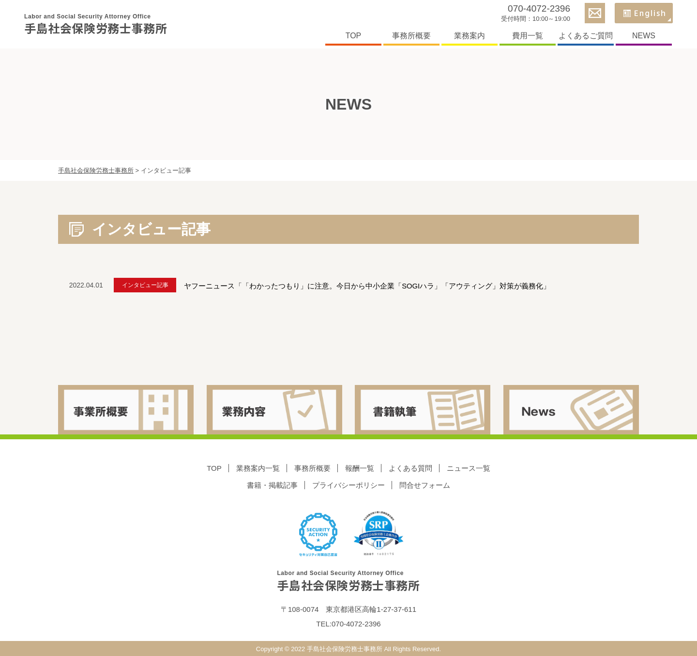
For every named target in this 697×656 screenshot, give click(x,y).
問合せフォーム (424, 484)
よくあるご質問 (586, 36)
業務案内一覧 (258, 468)
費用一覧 (527, 36)
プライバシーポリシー (348, 484)
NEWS (643, 36)
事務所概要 (411, 36)
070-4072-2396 (539, 8)
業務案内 (469, 36)
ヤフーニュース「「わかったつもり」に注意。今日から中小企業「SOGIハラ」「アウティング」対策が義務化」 (377, 285)
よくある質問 (410, 468)
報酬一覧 (359, 468)
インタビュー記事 (150, 285)
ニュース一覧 (468, 468)
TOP (354, 36)
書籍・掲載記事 (272, 484)
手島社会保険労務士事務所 (95, 24)
